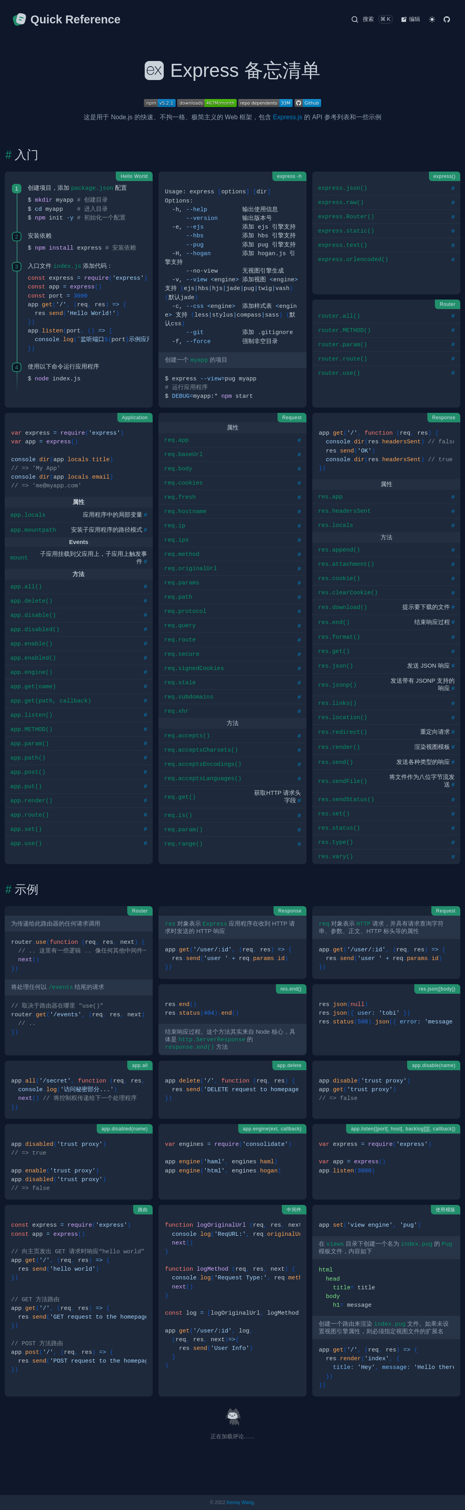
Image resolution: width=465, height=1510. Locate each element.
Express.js (287, 117)
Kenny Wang (240, 1502)
